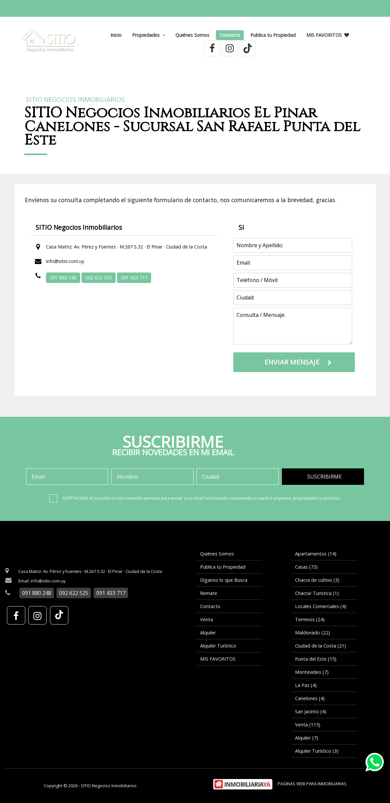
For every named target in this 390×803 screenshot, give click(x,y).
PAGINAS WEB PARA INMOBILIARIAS (312, 784)
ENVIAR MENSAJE (291, 362)
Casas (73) (306, 567)
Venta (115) (307, 724)
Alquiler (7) (306, 738)
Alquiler (208, 632)
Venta (206, 619)
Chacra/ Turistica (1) (317, 593)
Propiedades (148, 35)
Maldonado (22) (312, 632)
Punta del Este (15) (315, 659)
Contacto (230, 35)
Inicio (116, 35)
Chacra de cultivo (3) (317, 580)
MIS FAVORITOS (327, 35)
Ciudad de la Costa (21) (320, 646)
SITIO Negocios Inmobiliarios (75, 100)
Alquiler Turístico (218, 646)
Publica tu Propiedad (273, 35)
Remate (208, 593)
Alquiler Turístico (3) (316, 751)
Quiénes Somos (192, 35)
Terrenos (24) (310, 619)
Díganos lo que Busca (223, 580)
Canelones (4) (310, 698)
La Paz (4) (306, 685)
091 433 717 (134, 277)
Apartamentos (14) (315, 554)
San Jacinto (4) (310, 711)
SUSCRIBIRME (324, 476)
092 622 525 (98, 277)
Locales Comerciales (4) (320, 606)
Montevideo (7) (312, 672)
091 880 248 (63, 277)
